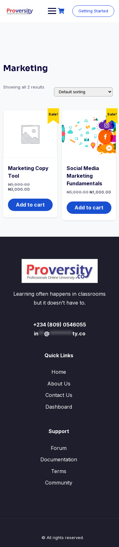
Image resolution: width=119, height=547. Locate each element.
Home (58, 372)
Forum (59, 448)
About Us (58, 383)
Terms (58, 471)
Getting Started (93, 10)
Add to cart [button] (30, 204)
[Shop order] (83, 91)
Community (58, 482)
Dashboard (58, 407)
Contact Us (58, 395)
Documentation (58, 459)
